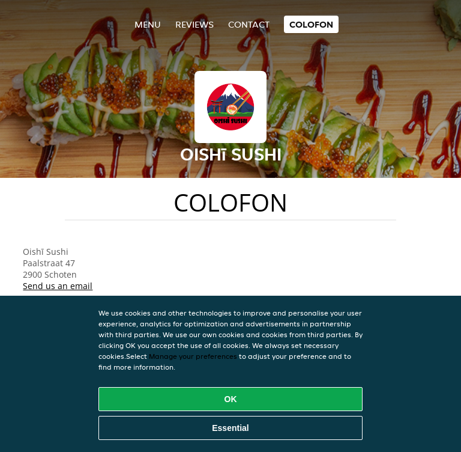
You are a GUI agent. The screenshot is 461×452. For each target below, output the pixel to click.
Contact (249, 24)
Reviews (194, 24)
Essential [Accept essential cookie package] (230, 428)
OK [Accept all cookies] (230, 399)
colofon (311, 24)
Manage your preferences (193, 356)
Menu (147, 24)
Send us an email (57, 286)
